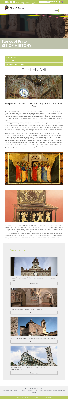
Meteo (28, 2)
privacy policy (27, 397)
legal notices (36, 397)
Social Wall (33, 2)
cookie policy (19, 397)
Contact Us (53, 1)
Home (17, 2)
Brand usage (44, 397)
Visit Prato (22, 2)
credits (50, 397)
